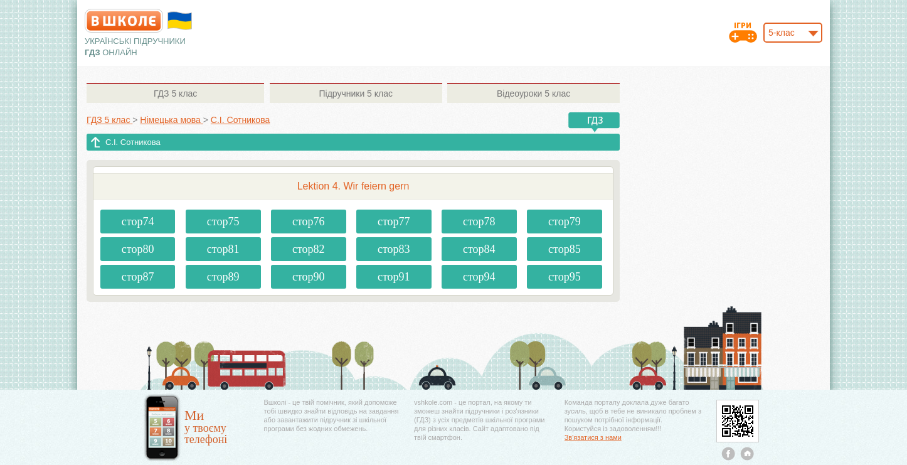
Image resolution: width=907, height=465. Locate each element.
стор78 (479, 221)
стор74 (138, 221)
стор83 (394, 249)
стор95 (564, 276)
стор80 (138, 249)
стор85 (564, 249)
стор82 (308, 249)
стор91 (394, 276)
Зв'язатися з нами (593, 437)
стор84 (479, 249)
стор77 (394, 221)
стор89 (223, 276)
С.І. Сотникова (133, 142)
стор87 (138, 276)
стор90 (308, 276)
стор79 (564, 221)
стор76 (308, 221)
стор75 (223, 221)
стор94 (479, 276)
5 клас (175, 93)
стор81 (223, 249)
